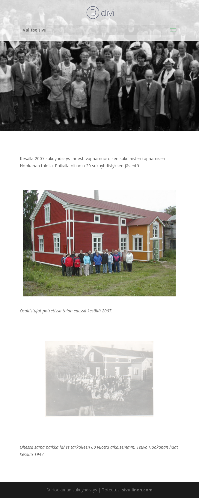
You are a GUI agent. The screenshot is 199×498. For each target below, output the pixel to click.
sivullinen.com (137, 490)
